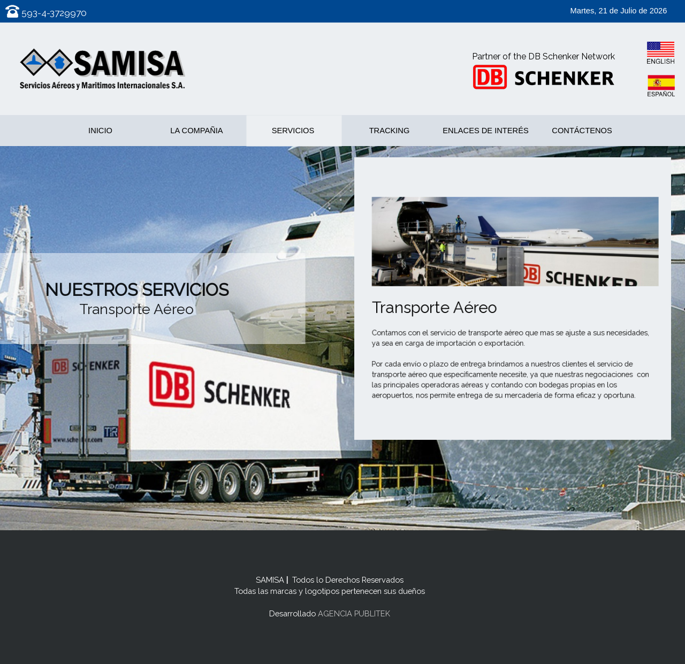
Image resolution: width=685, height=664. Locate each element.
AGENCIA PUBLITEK (353, 613)
